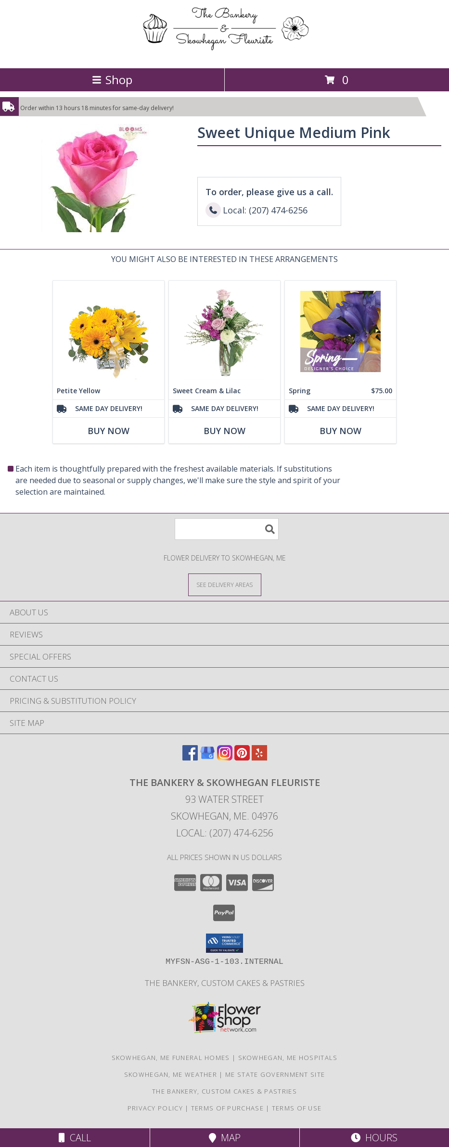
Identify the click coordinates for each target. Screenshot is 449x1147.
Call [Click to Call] (75, 1137)
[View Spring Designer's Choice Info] (340, 331)
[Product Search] (227, 529)
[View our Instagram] (224, 757)
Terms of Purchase (227, 1108)
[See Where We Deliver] (224, 584)
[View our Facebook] (190, 757)
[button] (224, 943)
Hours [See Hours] (374, 1137)
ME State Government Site (275, 1074)
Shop (112, 79)
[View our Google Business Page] (207, 757)
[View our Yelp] (259, 757)
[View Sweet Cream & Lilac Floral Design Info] (224, 331)
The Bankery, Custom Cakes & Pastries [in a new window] (225, 982)
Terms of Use (297, 1108)
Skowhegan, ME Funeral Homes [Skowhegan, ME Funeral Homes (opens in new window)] (171, 1057)
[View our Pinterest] (242, 757)
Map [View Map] (225, 1137)
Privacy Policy (155, 1108)
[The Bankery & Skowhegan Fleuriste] (224, 54)
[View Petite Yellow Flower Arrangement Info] (108, 331)
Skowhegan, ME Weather (170, 1074)
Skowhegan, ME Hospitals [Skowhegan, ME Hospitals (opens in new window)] (288, 1057)
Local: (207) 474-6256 (224, 832)
